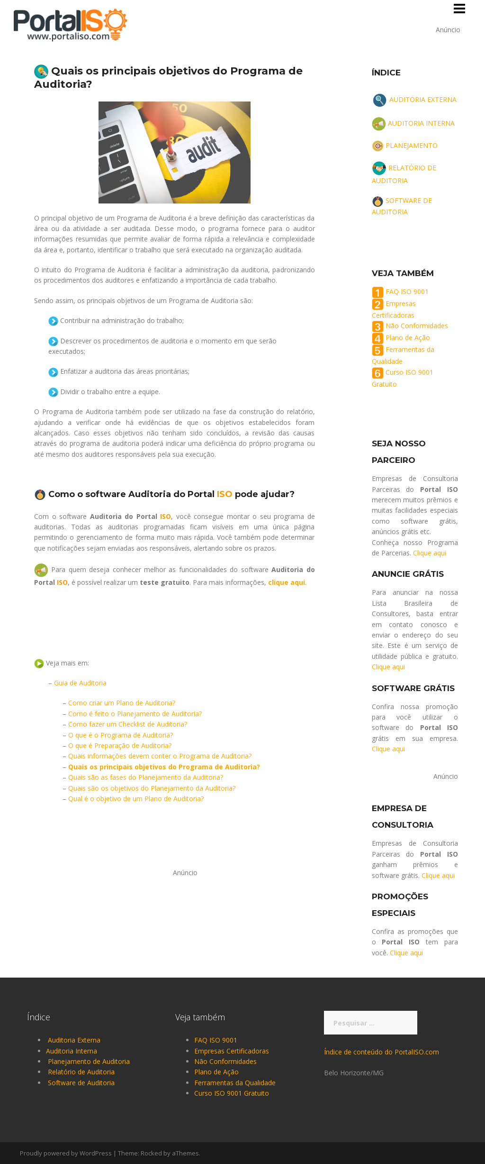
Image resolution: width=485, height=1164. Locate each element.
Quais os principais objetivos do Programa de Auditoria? (164, 766)
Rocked (151, 1153)
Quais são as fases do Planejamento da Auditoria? (145, 777)
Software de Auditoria (81, 1082)
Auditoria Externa (74, 1039)
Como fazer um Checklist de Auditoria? (127, 724)
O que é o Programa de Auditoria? (120, 734)
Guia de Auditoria (80, 682)
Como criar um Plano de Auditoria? (121, 702)
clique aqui (286, 582)
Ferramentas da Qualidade (235, 1082)
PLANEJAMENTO (412, 145)
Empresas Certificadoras (231, 1050)
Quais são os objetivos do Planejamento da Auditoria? (151, 788)
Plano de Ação (408, 337)
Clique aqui (429, 552)
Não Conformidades (417, 326)
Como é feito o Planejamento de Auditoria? (135, 713)
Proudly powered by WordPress (66, 1153)
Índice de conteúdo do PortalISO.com (381, 1051)
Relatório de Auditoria (81, 1071)
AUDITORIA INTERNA (421, 123)
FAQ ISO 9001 (407, 291)
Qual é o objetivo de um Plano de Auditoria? (136, 798)
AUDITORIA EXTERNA (423, 99)
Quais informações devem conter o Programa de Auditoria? (159, 755)
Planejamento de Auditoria (89, 1061)
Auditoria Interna (71, 1050)
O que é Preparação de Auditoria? (119, 745)
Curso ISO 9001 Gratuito (231, 1093)
